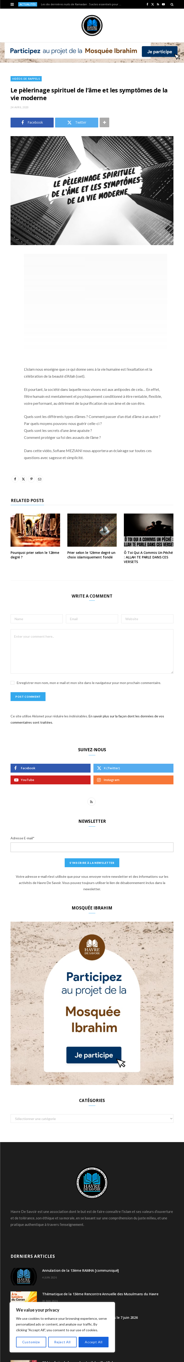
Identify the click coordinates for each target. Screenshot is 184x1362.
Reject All (62, 1342)
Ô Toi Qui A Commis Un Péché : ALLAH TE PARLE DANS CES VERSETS (148, 557)
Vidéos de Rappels (26, 78)
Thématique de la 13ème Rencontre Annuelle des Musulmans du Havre (100, 1294)
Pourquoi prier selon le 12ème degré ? (35, 554)
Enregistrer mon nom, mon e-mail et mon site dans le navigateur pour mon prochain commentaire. (89, 683)
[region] (62, 1327)
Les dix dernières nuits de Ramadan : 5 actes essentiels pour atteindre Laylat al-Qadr (82, 4)
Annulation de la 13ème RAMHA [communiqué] (80, 1270)
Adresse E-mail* (22, 838)
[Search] (172, 4)
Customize (31, 1342)
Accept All (93, 1342)
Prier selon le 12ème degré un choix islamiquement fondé (91, 554)
